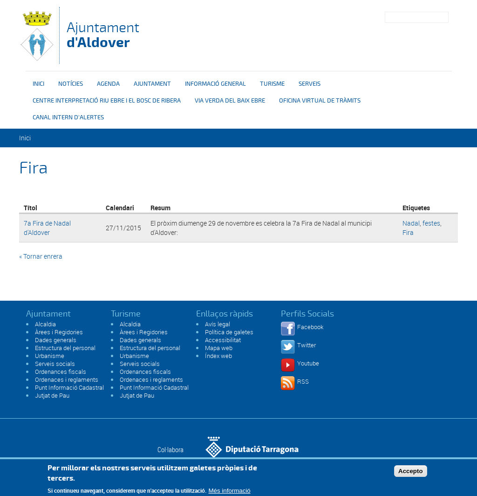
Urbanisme (49, 355)
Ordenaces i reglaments (66, 379)
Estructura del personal (65, 348)
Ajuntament (103, 34)
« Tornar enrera (40, 256)
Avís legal (217, 324)
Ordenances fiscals (60, 371)
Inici (38, 84)
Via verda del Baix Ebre (230, 100)
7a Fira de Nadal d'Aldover (47, 228)
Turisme (272, 84)
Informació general (215, 84)
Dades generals (55, 340)
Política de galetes (229, 332)
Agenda (108, 84)
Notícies (70, 84)
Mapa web (218, 348)
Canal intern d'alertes (68, 117)
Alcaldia (45, 324)
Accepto (410, 473)
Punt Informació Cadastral (69, 387)
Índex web (218, 355)
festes (431, 223)
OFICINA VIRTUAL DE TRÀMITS (320, 100)
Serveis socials (55, 363)
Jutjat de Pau (52, 395)
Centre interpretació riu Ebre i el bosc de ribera (107, 100)
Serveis (309, 84)
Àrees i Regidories (59, 332)
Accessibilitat (223, 340)
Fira (408, 232)
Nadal (411, 223)
